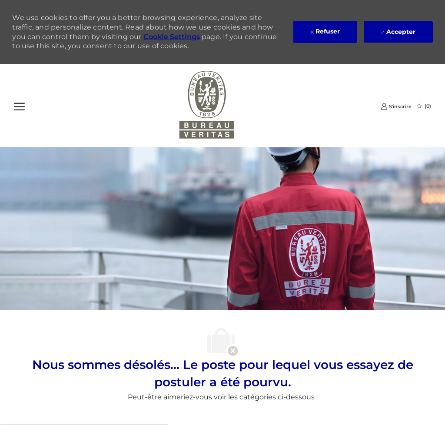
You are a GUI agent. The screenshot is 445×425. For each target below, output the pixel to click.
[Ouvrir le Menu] (19, 106)
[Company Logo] (206, 105)
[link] (396, 106)
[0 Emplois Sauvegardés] (424, 106)
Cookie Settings (171, 37)
